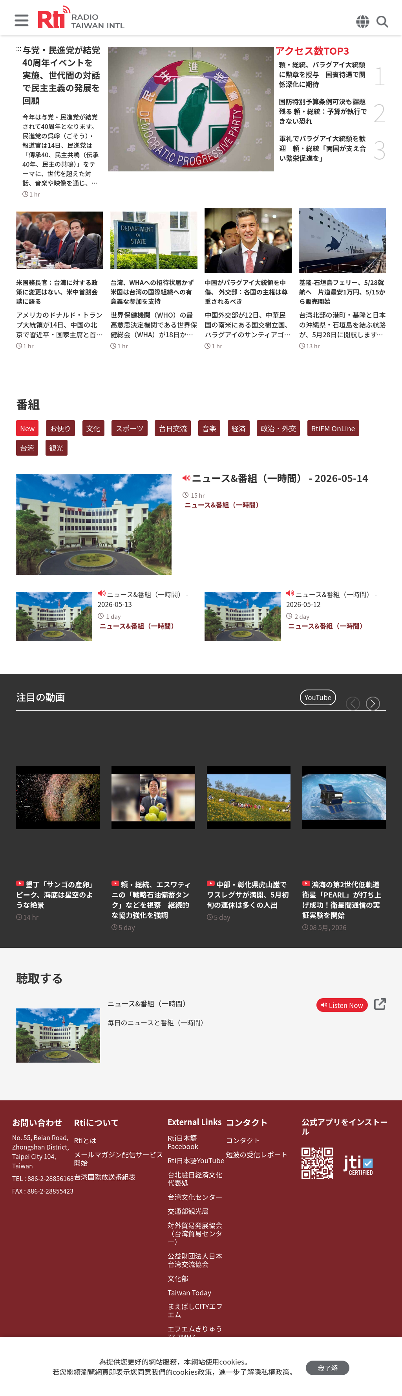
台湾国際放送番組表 (104, 1174)
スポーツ (129, 428)
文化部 (173, 1254)
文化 (93, 428)
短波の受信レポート (252, 1153)
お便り (60, 428)
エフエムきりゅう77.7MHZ (189, 1306)
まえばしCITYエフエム (192, 1285)
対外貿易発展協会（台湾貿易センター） (194, 1216)
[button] (373, 704)
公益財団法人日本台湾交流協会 (192, 1237)
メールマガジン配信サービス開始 (120, 1156)
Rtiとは (86, 1139)
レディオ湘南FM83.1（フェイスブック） (193, 1327)
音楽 (209, 428)
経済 (239, 428)
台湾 (27, 448)
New (27, 428)
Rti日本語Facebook (191, 1138)
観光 (56, 448)
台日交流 (173, 428)
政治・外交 (278, 428)
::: (18, 48)
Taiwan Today (184, 1268)
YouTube (318, 697)
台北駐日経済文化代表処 (192, 1168)
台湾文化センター (189, 1186)
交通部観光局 (182, 1199)
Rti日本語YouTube (190, 1151)
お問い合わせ (35, 1122)
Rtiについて (97, 1122)
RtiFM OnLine (333, 428)
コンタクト (243, 1122)
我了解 (328, 1367)
